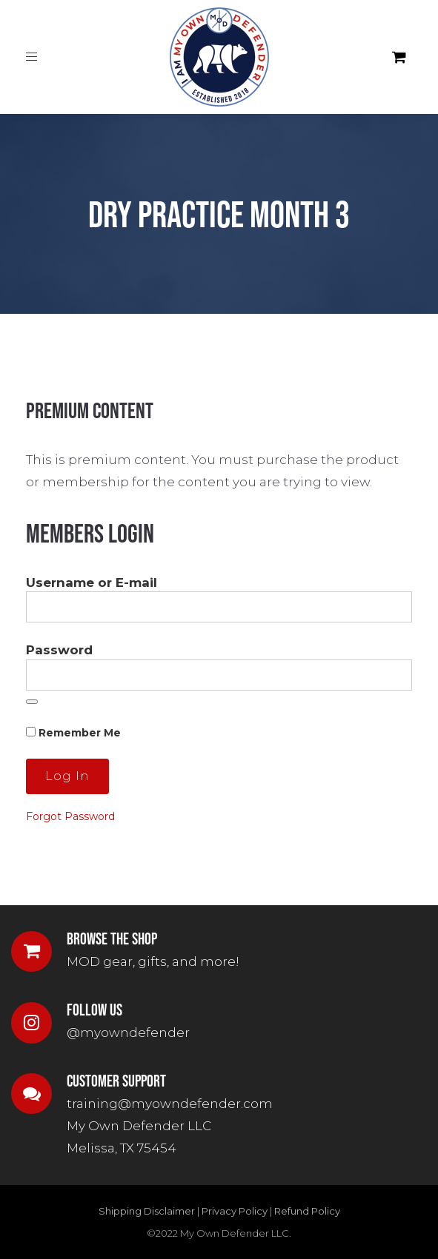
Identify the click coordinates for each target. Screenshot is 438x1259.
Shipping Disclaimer (147, 1211)
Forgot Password (70, 816)
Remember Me (73, 732)
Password (59, 649)
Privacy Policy (235, 1211)
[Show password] (32, 701)
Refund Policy (307, 1211)
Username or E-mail (91, 582)
